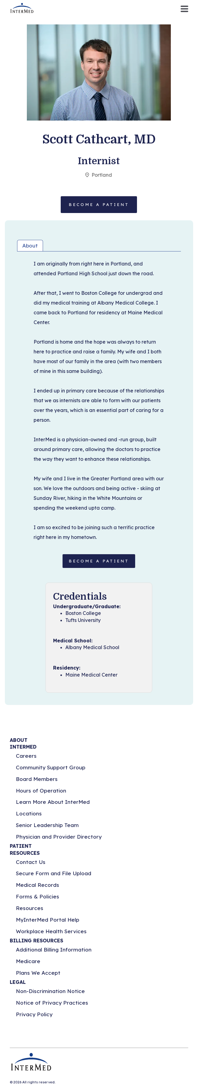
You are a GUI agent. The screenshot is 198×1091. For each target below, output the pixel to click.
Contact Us (30, 862)
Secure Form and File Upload (53, 873)
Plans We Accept (38, 973)
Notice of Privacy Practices (52, 1002)
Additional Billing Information (54, 949)
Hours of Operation (41, 790)
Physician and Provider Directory (59, 836)
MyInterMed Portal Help (47, 919)
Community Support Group (50, 767)
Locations (29, 813)
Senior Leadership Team (47, 825)
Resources (29, 908)
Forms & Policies (37, 896)
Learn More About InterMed (53, 802)
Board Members (37, 779)
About (30, 245)
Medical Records (37, 885)
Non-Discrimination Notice (50, 991)
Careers (26, 756)
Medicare (28, 961)
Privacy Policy (34, 1014)
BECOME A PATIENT (99, 560)
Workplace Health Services (51, 931)
